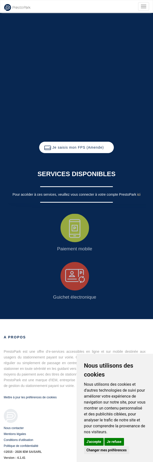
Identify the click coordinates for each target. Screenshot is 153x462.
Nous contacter (14, 428)
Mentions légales (15, 434)
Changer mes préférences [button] (107, 450)
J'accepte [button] (94, 442)
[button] (76, 147)
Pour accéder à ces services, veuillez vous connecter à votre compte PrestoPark (75, 194)
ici (138, 194)
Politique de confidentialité (21, 446)
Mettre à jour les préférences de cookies (30, 397)
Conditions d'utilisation (18, 440)
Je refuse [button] (114, 442)
